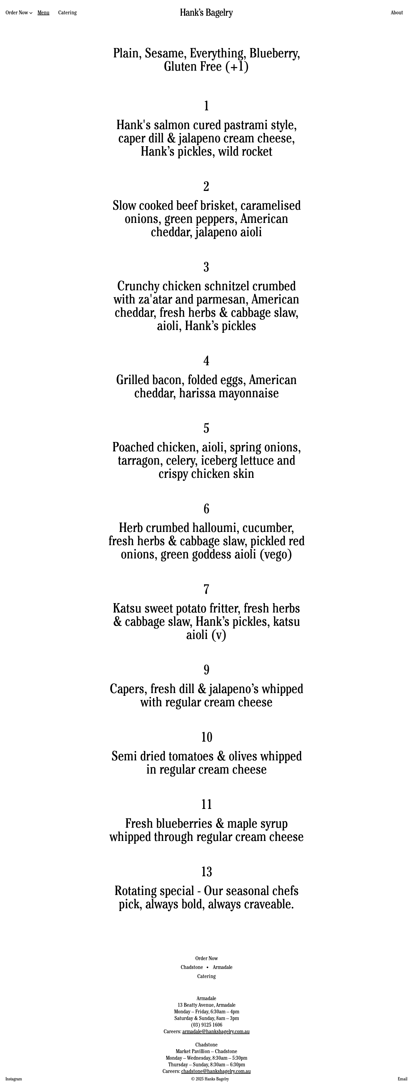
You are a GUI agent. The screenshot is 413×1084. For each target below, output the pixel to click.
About (397, 13)
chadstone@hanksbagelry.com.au (216, 1072)
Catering (67, 13)
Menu (43, 13)
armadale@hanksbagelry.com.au (216, 1032)
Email (402, 1079)
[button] (19, 13)
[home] (206, 13)
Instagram (14, 1079)
